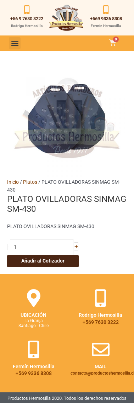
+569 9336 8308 (106, 18)
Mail (100, 366)
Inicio (13, 182)
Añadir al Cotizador (43, 261)
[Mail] (101, 349)
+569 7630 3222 (101, 322)
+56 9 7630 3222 (26, 18)
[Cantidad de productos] (41, 247)
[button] (15, 43)
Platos (30, 182)
